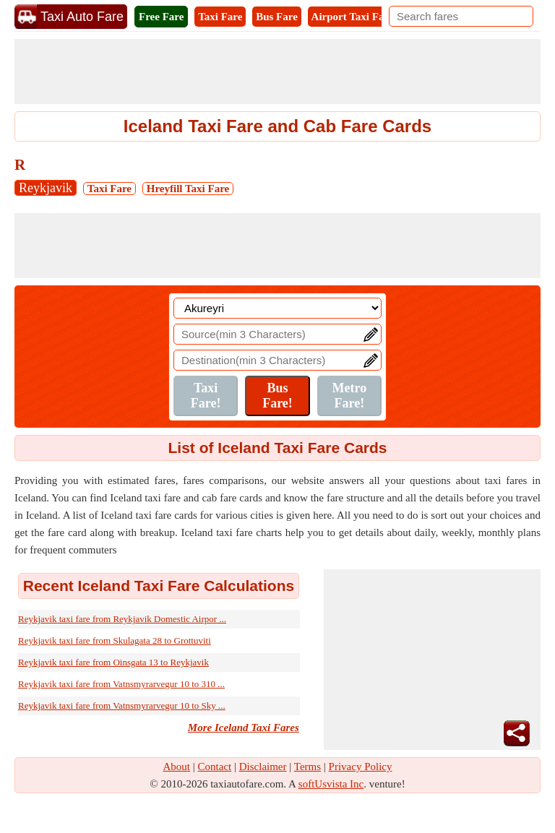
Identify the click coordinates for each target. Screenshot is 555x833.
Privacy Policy (360, 766)
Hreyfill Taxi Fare (188, 188)
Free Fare (161, 16)
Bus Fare (277, 16)
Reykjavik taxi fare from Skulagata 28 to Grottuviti (114, 640)
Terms (307, 766)
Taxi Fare (220, 16)
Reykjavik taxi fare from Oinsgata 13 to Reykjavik (113, 662)
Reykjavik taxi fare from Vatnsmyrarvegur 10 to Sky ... (121, 705)
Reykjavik (45, 188)
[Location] (277, 308)
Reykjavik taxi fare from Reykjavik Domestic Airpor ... (122, 618)
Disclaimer (263, 766)
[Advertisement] (277, 71)
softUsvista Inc (330, 784)
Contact (215, 766)
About (177, 766)
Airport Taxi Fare (352, 16)
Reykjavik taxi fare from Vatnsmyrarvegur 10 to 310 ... (121, 683)
